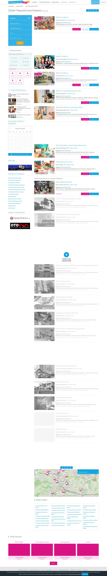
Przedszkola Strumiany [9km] (74, 514)
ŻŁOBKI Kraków (12, 196)
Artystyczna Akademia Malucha (67, 313)
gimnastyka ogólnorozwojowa (27, 58)
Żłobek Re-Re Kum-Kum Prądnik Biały (69, 107)
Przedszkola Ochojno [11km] (74, 521)
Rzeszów (18, 112)
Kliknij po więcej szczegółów (75, 574)
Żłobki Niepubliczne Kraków (15, 201)
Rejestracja (85, 570)
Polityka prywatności (23, 570)
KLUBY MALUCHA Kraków (14, 180)
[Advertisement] (66, 44)
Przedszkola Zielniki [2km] (42, 510)
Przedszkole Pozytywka (24, 115)
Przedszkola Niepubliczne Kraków (16, 189)
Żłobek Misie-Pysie (62, 382)
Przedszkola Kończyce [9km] (74, 510)
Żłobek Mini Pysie (62, 413)
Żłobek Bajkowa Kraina (64, 182)
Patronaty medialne (64, 570)
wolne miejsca (38, 18)
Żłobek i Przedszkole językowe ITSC (68, 91)
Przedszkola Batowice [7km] (58, 506)
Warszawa (19, 104)
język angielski (27, 65)
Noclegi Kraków (12, 205)
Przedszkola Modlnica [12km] (90, 520)
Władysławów (20, 117)
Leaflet (86, 496)
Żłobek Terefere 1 (62, 56)
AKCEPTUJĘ (85, 574)
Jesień (87, 542)
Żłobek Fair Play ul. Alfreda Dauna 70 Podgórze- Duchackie (77, 265)
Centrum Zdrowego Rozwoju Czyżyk (68, 198)
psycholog (26, 61)
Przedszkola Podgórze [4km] (42, 516)
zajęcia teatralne (15, 65)
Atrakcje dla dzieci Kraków (14, 178)
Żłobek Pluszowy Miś (63, 281)
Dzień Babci (19, 542)
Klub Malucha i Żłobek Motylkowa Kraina (70, 329)
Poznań (18, 96)
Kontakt (79, 570)
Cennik (55, 570)
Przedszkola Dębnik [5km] (41, 518)
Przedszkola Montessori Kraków (16, 187)
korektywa (15, 61)
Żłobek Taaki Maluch (23, 94)
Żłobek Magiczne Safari (64, 297)
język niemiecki (15, 58)
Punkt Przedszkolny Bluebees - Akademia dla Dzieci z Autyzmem (23, 100)
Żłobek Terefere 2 (62, 17)
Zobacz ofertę (76, 29)
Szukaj (20, 43)
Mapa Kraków (11, 208)
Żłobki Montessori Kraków (14, 198)
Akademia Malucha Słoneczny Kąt (68, 214)
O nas (42, 570)
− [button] (36, 474)
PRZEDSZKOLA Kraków (14, 182)
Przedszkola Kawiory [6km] (42, 521)
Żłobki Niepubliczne (66, 22)
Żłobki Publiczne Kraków (14, 203)
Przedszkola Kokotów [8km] (58, 523)
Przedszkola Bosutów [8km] (58, 510)
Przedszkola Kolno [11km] (89, 510)
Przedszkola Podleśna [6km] (42, 523)
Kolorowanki (16, 536)
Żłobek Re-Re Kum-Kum (64, 162)
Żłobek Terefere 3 (62, 73)
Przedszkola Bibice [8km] (57, 516)
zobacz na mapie (71, 20)
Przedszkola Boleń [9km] (73, 512)
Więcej (53, 563)
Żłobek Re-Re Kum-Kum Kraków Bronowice (71, 145)
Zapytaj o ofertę (94, 29)
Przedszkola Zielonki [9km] (58, 525)
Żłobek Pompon (61, 429)
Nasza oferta (49, 570)
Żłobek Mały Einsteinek (64, 397)
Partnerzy (73, 570)
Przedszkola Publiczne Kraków (15, 192)
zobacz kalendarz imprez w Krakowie (21, 154)
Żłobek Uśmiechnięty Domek (66, 366)
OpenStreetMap (91, 496)
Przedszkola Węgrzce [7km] (58, 508)
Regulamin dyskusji (35, 570)
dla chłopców (65, 542)
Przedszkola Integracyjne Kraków (16, 185)
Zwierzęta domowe (42, 542)
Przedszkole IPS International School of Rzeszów (24, 108)
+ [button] (36, 471)
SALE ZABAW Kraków (13, 194)
